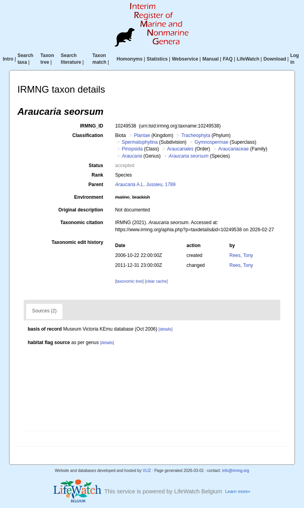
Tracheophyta (195, 135)
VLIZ (146, 470)
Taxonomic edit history (77, 242)
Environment (88, 197)
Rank (97, 175)
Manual (210, 59)
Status (96, 165)
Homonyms (129, 59)
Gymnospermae (211, 142)
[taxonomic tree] (129, 281)
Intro (8, 59)
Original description (80, 210)
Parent (95, 184)
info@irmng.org (235, 470)
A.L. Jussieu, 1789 (145, 184)
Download (274, 59)
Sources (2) (44, 311)
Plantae (142, 135)
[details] (166, 329)
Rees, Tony (241, 255)
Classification (87, 135)
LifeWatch (248, 59)
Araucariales (180, 149)
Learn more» (238, 491)
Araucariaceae (233, 149)
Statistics (156, 59)
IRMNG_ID (91, 126)
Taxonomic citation (81, 222)
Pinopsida (132, 149)
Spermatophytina (140, 142)
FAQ (228, 59)
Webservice (185, 59)
